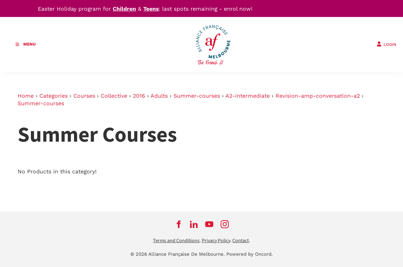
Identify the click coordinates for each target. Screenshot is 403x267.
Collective (114, 96)
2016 (139, 96)
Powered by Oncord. (249, 254)
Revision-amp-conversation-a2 (317, 96)
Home (26, 96)
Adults (159, 96)
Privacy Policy (216, 240)
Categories (53, 96)
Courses (84, 96)
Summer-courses (196, 96)
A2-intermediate (247, 96)
